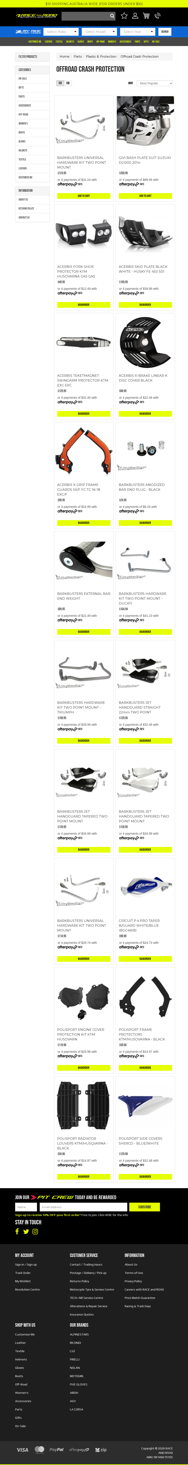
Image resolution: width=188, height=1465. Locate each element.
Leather (48, 41)
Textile (59, 41)
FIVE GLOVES (78, 1384)
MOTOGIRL (77, 1376)
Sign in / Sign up (26, 1264)
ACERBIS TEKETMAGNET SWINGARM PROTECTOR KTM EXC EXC (82, 380)
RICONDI (75, 1342)
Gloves (81, 41)
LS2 (72, 1351)
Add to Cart (84, 196)
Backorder (83, 305)
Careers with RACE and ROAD (144, 1289)
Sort (130, 83)
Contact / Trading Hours (86, 1264)
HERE (108, 1215)
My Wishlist (23, 1281)
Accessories (125, 41)
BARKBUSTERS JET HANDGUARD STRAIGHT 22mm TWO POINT (140, 707)
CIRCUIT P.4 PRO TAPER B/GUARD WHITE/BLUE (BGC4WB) (139, 925)
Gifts (146, 41)
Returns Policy (26, 208)
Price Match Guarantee (140, 1298)
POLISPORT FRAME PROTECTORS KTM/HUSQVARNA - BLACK (142, 1034)
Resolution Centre (27, 1289)
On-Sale (156, 41)
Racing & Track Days (138, 1306)
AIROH (74, 1392)
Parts (137, 41)
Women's (112, 41)
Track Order (23, 1273)
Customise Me (34, 41)
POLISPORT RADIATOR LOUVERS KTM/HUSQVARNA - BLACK (82, 1143)
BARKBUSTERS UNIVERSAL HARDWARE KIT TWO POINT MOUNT (81, 162)
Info (80, 184)
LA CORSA (76, 1409)
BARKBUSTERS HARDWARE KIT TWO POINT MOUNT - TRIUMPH (81, 707)
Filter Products (28, 57)
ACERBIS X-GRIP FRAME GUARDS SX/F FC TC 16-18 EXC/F (78, 489)
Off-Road (100, 41)
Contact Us (24, 217)
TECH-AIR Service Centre (86, 1298)
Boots (90, 41)
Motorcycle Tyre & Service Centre (92, 1289)
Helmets (70, 41)
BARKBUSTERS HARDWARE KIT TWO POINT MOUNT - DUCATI (143, 598)
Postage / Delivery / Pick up (88, 1273)
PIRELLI (75, 1359)
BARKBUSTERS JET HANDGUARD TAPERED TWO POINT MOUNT (82, 816)
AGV (73, 1401)
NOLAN (75, 1367)
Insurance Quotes (82, 1314)
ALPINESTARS (79, 1334)
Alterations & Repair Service (88, 1306)
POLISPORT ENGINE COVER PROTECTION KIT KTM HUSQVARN (80, 1034)
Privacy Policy (133, 1281)
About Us (23, 199)
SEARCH (164, 32)
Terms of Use (134, 1273)
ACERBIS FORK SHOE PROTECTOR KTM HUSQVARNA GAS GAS (76, 271)
